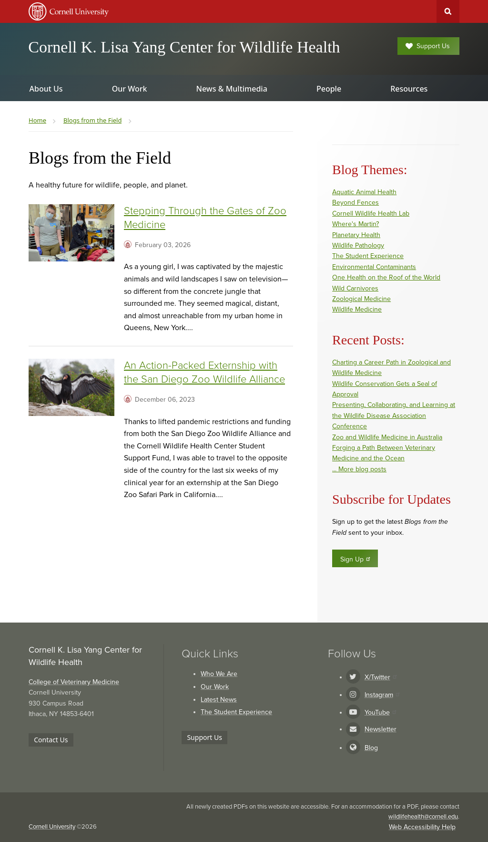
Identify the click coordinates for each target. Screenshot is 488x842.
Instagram (382, 695)
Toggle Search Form (448, 11)
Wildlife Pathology (358, 245)
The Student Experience (368, 256)
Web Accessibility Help (422, 827)
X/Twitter (380, 677)
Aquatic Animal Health (364, 192)
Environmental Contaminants (374, 267)
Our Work (215, 687)
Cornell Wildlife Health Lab (370, 213)
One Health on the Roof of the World (386, 277)
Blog (371, 748)
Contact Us (51, 739)
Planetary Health (356, 235)
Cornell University (52, 827)
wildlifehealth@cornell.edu (423, 817)
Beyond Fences (355, 202)
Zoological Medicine (361, 299)
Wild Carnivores (355, 288)
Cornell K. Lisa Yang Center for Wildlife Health (184, 47)
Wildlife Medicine (357, 309)
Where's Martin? (355, 224)
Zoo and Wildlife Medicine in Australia (387, 437)
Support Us (428, 46)
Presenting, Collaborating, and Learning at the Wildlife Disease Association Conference (393, 415)
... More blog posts (359, 469)
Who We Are (219, 674)
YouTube (380, 712)
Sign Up (355, 559)
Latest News (219, 700)
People (328, 88)
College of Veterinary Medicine (74, 682)
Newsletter (380, 729)
